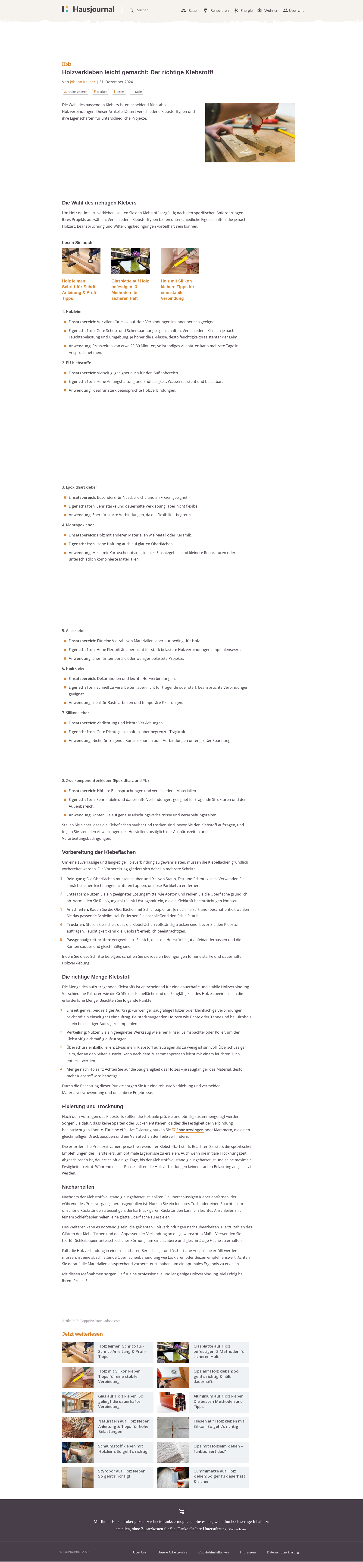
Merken (105, 92)
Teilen (126, 92)
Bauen (193, 10)
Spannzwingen (190, 1130)
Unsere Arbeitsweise (172, 1553)
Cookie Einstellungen (213, 1553)
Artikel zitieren (78, 92)
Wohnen (271, 10)
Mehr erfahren (238, 1529)
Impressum (248, 1553)
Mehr (145, 92)
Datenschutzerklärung (283, 1553)
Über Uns (296, 10)
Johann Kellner (82, 81)
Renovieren (219, 10)
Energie (247, 10)
